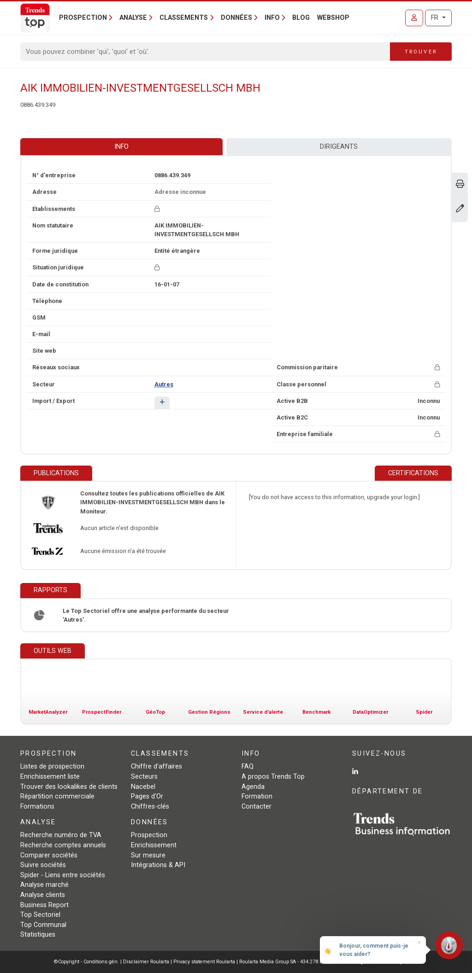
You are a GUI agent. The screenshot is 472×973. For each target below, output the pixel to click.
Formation (257, 796)
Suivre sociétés (43, 865)
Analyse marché (44, 885)
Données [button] (236, 18)
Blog (301, 18)
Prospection (149, 835)
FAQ (248, 766)
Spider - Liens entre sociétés (62, 875)
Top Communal (43, 925)
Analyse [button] (133, 18)
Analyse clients (42, 895)
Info (121, 147)
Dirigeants (339, 147)
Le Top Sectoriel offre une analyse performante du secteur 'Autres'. (146, 615)
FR (435, 18)
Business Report (44, 905)
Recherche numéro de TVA (60, 835)
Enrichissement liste (50, 777)
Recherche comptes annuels (63, 845)
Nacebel (143, 787)
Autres (163, 384)
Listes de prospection (52, 766)
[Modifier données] (460, 209)
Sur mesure (148, 855)
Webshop (333, 18)
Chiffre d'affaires (156, 766)
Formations (37, 806)
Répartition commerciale (57, 796)
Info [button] (272, 18)
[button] (162, 402)
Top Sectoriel (40, 915)
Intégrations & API (158, 865)
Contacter (256, 806)
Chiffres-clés (150, 806)
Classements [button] (183, 18)
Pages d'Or (147, 796)
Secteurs (144, 777)
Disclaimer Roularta (146, 962)
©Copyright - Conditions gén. (86, 962)
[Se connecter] (414, 18)
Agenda (253, 787)
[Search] (205, 51)
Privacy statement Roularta (204, 962)
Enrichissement (154, 845)
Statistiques (37, 934)
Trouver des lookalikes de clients (69, 787)
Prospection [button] (83, 18)
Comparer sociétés (48, 855)
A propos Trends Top (273, 777)
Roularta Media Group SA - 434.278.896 (284, 962)
